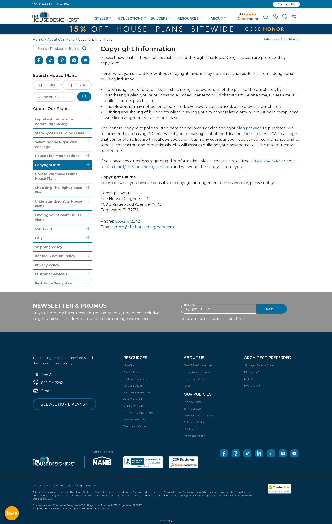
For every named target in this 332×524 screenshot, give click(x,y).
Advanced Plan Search (282, 39)
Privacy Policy (193, 402)
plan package (249, 128)
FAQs (187, 385)
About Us (194, 358)
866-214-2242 (42, 4)
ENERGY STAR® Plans (138, 413)
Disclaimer (191, 429)
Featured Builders (135, 379)
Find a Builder (132, 385)
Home (38, 39)
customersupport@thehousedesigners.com (86, 508)
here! (240, 318)
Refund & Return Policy (199, 415)
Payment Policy (194, 435)
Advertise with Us (134, 419)
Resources (190, 18)
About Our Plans (60, 39)
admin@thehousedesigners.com (141, 166)
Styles (103, 18)
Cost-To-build (132, 399)
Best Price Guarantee (198, 365)
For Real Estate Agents (138, 392)
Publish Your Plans (135, 406)
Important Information (199, 372)
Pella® (248, 379)
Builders (160, 18)
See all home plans (65, 404)
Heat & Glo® (252, 385)
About (218, 18)
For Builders (131, 372)
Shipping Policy (194, 422)
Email (41, 391)
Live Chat (64, 4)
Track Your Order (134, 426)
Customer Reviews (196, 379)
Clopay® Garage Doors (259, 365)
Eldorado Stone (254, 372)
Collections (132, 18)
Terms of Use (192, 408)
